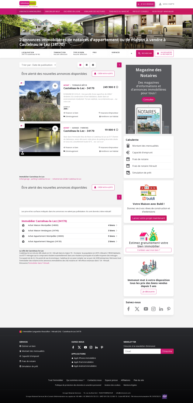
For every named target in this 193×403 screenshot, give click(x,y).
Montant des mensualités (142, 145)
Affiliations (125, 380)
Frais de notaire (137, 159)
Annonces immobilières (30, 11)
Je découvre (149, 291)
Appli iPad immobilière (82, 362)
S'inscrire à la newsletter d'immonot (139, 346)
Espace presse (111, 380)
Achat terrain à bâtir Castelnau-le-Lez (67, 179)
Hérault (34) (56, 331)
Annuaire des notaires (94, 11)
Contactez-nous (95, 380)
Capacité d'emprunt (139, 152)
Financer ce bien (71, 113)
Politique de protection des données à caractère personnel (78, 385)
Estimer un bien (27, 346)
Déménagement (71, 116)
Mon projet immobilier (163, 11)
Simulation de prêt (138, 172)
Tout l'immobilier (55, 380)
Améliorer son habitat (108, 116)
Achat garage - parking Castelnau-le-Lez (34, 179)
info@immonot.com (123, 393)
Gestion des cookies (112, 385)
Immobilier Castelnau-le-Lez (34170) (44, 221)
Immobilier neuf (52, 11)
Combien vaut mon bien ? (148, 250)
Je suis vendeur (145, 4)
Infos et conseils (141, 11)
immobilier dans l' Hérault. (39, 263)
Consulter (148, 99)
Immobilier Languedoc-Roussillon (36, 331)
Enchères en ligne (72, 11)
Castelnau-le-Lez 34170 (72, 331)
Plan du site (139, 380)
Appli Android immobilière (84, 366)
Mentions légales (130, 385)
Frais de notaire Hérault (141, 166)
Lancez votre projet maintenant (148, 218)
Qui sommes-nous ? (75, 380)
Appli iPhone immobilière (83, 358)
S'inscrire (167, 351)
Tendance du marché (119, 11)
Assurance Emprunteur (108, 113)
